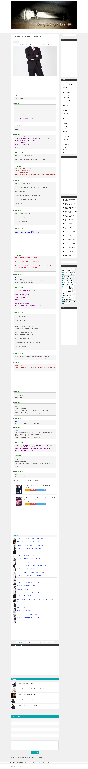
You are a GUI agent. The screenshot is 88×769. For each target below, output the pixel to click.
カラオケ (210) (65, 82)
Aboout (16, 31)
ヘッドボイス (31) (67, 89)
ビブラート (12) (67, 100)
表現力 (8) (66, 139)
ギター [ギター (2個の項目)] (73, 274)
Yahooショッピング (41, 489)
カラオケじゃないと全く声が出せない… (25, 620)
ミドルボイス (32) (67, 108)
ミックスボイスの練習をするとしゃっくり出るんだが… (28, 617)
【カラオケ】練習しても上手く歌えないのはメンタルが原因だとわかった (32, 565)
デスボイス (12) (67, 95)
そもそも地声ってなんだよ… (23, 589)
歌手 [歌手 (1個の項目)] (74, 295)
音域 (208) (65, 110)
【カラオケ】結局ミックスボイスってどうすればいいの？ (26, 699)
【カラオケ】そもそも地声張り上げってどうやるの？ (28, 568)
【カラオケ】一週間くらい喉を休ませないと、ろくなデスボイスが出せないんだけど (34, 595)
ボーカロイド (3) (66, 144)
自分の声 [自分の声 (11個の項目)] (65, 299)
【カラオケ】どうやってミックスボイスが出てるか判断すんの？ (30, 575)
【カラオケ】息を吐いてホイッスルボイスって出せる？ (28, 558)
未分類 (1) (65, 152)
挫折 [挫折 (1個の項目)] (68, 293)
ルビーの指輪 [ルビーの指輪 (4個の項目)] (70, 286)
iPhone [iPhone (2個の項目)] (70, 270)
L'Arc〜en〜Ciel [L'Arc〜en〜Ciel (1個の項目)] (65, 272)
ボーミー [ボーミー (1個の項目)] (74, 284)
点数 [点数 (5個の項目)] (69, 297)
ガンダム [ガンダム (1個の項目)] (69, 274)
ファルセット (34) (67, 92)
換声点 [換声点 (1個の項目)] (72, 293)
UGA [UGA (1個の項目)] (70, 272)
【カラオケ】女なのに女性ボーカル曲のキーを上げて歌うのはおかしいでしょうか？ (34, 572)
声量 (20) (65, 134)
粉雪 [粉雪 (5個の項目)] (74, 297)
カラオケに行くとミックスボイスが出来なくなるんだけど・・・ (30, 541)
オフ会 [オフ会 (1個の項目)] (74, 272)
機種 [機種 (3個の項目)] (64, 295)
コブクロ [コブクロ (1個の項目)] (64, 276)
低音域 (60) (66, 118)
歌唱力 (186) (65, 121)
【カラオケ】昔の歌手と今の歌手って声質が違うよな (28, 555)
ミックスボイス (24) (67, 102)
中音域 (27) (66, 115)
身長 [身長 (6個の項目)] (71, 299)
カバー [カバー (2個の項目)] (64, 274)
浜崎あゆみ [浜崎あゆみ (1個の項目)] (64, 297)
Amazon (27, 489)
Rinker (29, 487)
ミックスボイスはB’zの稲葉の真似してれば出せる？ (28, 614)
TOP (17, 762)
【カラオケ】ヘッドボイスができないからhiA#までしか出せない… (31, 551)
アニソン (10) (65, 141)
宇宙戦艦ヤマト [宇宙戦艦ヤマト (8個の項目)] (71, 292)
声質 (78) (65, 123)
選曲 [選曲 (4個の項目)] (64, 301)
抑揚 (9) (65, 131)
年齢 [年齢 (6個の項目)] (64, 293)
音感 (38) (65, 128)
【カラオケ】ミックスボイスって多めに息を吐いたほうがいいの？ (31, 548)
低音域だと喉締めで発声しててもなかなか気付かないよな (29, 610)
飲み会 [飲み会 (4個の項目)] (68, 303)
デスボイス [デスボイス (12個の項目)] (71, 276)
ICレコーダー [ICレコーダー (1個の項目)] (65, 270)
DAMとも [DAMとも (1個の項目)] (69, 268)
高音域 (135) (66, 113)
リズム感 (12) (66, 136)
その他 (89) (65, 149)
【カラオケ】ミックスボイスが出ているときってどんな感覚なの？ (31, 538)
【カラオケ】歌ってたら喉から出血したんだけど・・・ (28, 562)
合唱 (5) (64, 147)
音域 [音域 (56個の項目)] (68, 301)
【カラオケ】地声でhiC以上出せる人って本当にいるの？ (29, 592)
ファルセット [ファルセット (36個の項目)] (68, 280)
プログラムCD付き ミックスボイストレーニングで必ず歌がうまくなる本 (39, 485)
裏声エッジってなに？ (21, 607)
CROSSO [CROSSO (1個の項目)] (64, 268)
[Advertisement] (35, 85)
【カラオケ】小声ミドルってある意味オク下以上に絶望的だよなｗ (31, 582)
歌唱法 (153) (65, 87)
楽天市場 (33, 489)
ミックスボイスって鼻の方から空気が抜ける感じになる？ (26, 694)
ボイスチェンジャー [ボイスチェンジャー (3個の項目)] (67, 284)
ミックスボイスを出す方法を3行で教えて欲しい (27, 585)
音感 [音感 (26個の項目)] (74, 301)
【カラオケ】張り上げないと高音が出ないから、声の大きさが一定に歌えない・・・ (34, 578)
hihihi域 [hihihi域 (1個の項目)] (74, 268)
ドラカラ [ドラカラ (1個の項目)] (64, 278)
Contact (21, 31)
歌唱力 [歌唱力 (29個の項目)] (69, 296)
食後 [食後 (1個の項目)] (63, 303)
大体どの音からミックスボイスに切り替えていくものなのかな (30, 545)
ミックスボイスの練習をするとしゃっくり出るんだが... (26, 683)
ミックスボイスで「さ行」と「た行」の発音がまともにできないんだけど (28, 705)
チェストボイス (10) (67, 97)
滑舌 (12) (65, 126)
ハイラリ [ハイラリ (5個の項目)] (70, 278)
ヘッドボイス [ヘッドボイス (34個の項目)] (68, 282)
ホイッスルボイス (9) (68, 105)
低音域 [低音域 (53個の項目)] (71, 288)
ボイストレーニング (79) (67, 84)
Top (12, 31)
